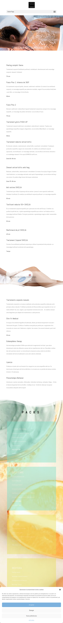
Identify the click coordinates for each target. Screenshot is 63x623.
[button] (60, 590)
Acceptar (31, 605)
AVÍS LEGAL (31, 620)
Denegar (31, 610)
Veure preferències (31, 616)
